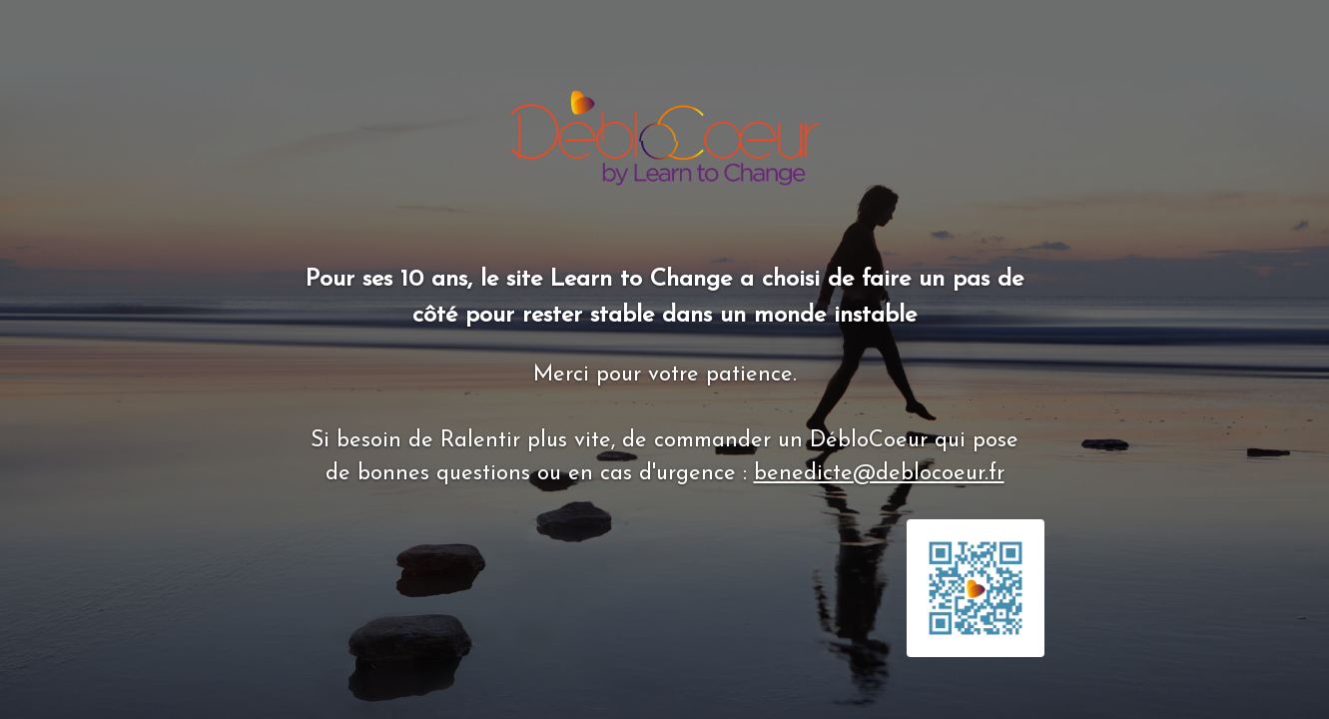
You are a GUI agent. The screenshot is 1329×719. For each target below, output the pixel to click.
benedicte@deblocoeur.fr (879, 473)
